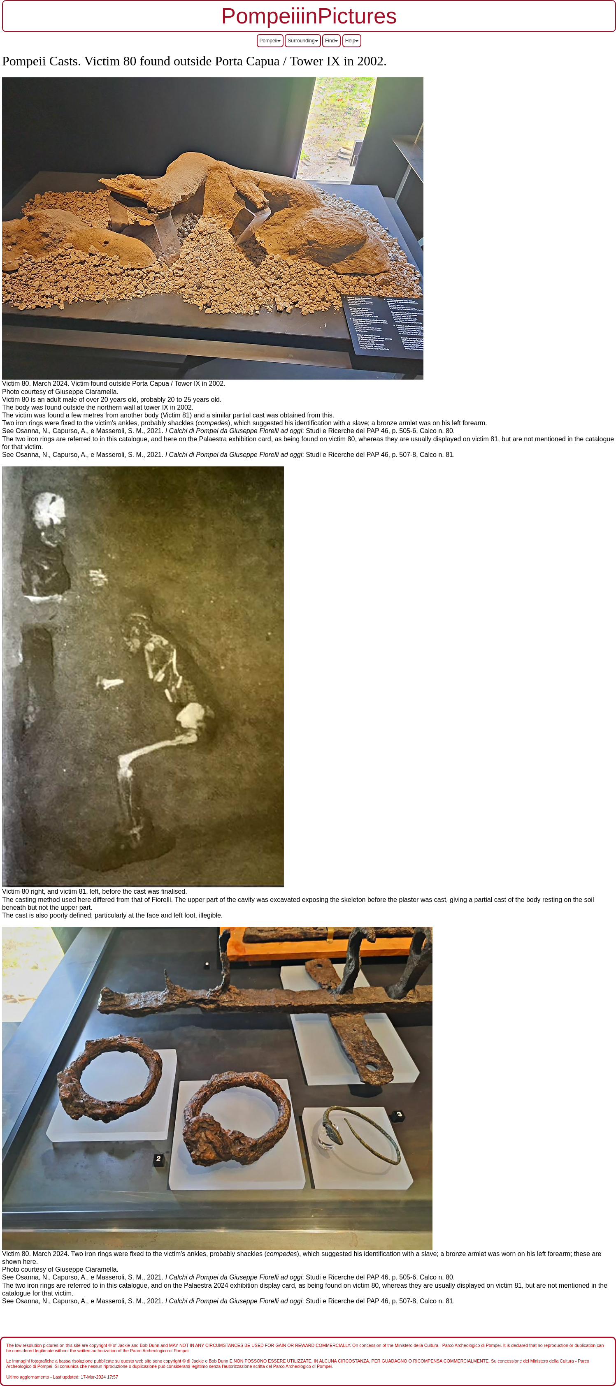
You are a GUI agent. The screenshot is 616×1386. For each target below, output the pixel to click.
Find (331, 41)
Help (352, 41)
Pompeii (270, 41)
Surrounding (303, 41)
